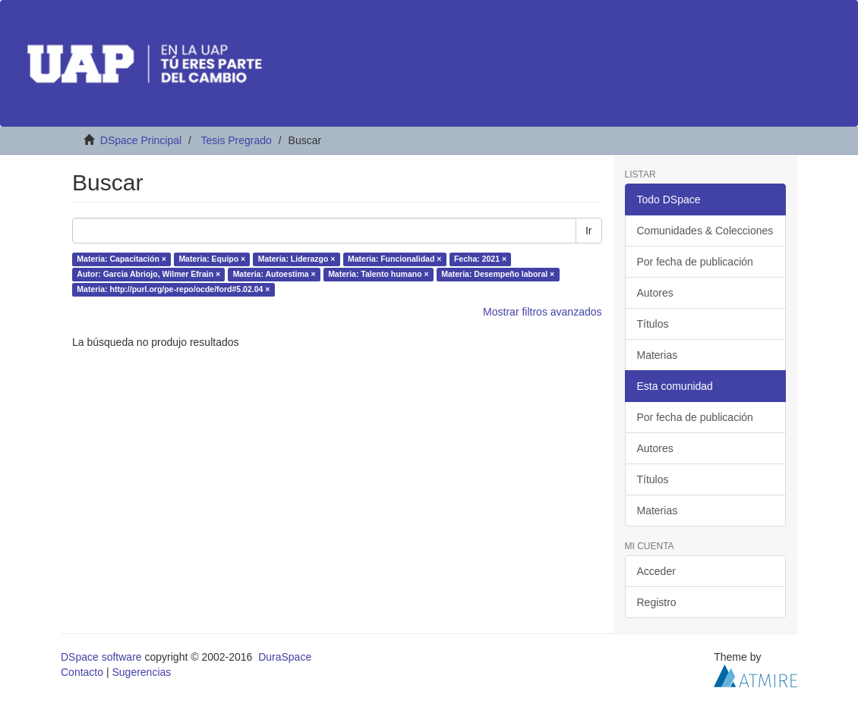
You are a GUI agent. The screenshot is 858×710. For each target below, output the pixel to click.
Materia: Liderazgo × (297, 259)
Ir (588, 231)
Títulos (653, 324)
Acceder (656, 571)
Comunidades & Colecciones (705, 231)
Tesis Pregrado (235, 140)
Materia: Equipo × (211, 259)
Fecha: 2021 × (480, 259)
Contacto (82, 672)
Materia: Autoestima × (274, 274)
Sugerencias (141, 672)
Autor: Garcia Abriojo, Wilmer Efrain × (148, 274)
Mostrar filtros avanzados (542, 312)
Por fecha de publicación (695, 262)
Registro (657, 602)
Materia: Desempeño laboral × (497, 274)
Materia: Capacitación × (121, 259)
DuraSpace (284, 657)
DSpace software (101, 657)
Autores (655, 293)
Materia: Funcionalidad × (394, 259)
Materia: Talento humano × (378, 274)
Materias (657, 355)
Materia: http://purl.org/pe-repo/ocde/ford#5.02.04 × (173, 289)
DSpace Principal (140, 140)
